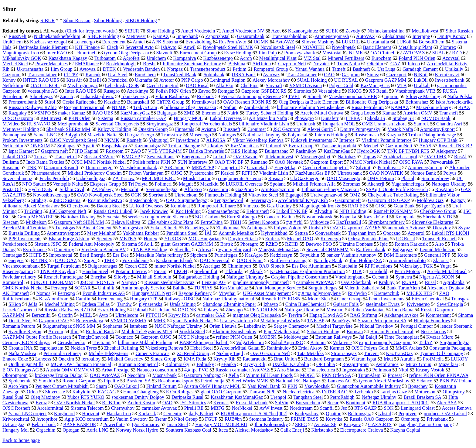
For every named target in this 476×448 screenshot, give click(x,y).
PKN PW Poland (456, 380)
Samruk (421, 123)
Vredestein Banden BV (103, 249)
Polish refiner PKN (151, 162)
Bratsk (226, 244)
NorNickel (242, 408)
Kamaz (389, 112)
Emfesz (272, 238)
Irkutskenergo (134, 96)
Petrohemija (212, 380)
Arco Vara (18, 386)
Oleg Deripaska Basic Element (308, 101)
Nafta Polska (459, 96)
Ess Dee (121, 255)
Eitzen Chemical (428, 298)
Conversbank (328, 233)
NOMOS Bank (435, 118)
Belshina (236, 63)
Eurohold (378, 271)
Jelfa (32, 304)
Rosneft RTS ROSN (281, 298)
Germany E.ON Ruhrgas (26, 342)
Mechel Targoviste (334, 326)
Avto (103, 315)
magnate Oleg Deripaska (257, 315)
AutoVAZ (365, 36)
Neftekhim (12, 85)
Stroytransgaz (159, 123)
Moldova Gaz (430, 200)
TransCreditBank (179, 74)
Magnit (186, 183)
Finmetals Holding (223, 194)
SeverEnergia (450, 304)
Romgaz (226, 91)
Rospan (275, 178)
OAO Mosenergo (343, 178)
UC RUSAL (346, 80)
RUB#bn (233, 419)
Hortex (150, 238)
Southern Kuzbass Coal (188, 430)
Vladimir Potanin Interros (386, 140)
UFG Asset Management (267, 293)
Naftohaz (346, 156)
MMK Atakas (409, 348)
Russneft (231, 129)
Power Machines (51, 63)
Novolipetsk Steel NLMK (228, 47)
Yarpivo (129, 282)
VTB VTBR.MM (165, 151)
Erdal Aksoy (310, 348)
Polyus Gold (341, 85)
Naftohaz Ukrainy (78, 216)
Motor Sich (319, 298)
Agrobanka (453, 282)
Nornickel (117, 80)
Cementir (172, 413)
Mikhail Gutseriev (125, 358)
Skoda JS (376, 118)
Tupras (369, 156)
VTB (401, 85)
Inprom (391, 96)
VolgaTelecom (250, 342)
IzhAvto (168, 47)
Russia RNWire (99, 156)
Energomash (194, 156)
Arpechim (218, 189)
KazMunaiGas (244, 145)
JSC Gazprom (286, 129)
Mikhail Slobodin (154, 276)
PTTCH (153, 315)
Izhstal (384, 413)
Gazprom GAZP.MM (385, 80)
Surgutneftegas (322, 287)
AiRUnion (174, 167)
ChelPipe (250, 85)
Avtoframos (387, 364)
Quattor (333, 413)
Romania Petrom (18, 326)
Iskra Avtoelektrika (454, 101)
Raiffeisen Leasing (288, 260)
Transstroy (172, 134)
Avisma (208, 129)
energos (15, 260)
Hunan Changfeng (141, 391)
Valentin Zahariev (362, 287)
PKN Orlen (79, 118)
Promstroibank (22, 101)
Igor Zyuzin (433, 205)
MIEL (86, 315)
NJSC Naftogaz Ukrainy (178, 326)
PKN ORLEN (263, 309)
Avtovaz (88, 69)
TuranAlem (369, 375)
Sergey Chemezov (291, 326)
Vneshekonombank (138, 167)
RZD (457, 52)
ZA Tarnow (124, 178)
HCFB (35, 255)
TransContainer (302, 74)
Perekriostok (14, 244)
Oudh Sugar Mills (25, 364)
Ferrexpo (66, 293)
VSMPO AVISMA (128, 320)
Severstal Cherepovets (117, 123)
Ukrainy (215, 145)
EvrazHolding (237, 52)
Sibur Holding (108, 20)
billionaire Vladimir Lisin (264, 123)
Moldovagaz (296, 337)
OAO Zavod (245, 156)
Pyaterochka (201, 173)
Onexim (66, 358)
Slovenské (55, 391)
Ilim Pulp (268, 52)
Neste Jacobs (433, 331)
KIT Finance (87, 47)
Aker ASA (447, 402)
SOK (389, 408)
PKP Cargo (192, 80)
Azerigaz (211, 265)
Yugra (445, 265)
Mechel (371, 145)
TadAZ (425, 342)
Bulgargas (167, 112)
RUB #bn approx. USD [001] (401, 402)
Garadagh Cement (420, 69)
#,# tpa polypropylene (319, 293)
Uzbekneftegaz (90, 178)
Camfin (83, 298)
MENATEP (203, 167)
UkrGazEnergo (305, 178)
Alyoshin (323, 211)
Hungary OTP (143, 298)
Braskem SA (138, 380)
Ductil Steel (20, 320)
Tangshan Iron (362, 233)
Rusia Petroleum (368, 107)
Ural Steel (117, 74)
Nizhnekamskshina (386, 30)
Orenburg (410, 419)
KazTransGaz (399, 353)
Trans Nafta (348, 63)
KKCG (355, 91)
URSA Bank (244, 74)
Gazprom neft (54, 151)
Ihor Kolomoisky (271, 424)
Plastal (407, 178)
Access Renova (456, 408)
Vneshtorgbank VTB (415, 91)
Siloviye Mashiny (423, 96)
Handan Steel (95, 271)
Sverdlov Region (24, 331)
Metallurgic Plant (415, 47)
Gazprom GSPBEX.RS (263, 91)
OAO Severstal (214, 260)
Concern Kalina (279, 216)
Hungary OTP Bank (438, 140)
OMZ (355, 194)
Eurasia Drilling (24, 233)
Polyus (450, 173)
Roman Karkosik (411, 244)
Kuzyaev (352, 424)
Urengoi (278, 397)
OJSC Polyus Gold (370, 348)
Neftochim (12, 145)
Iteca (223, 430)
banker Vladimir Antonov (351, 255)
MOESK (268, 337)
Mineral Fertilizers (346, 58)
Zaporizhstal (217, 36)
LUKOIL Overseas (244, 183)
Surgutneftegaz (454, 342)
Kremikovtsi (204, 101)
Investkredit (187, 140)
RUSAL (410, 282)
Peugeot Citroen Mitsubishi (62, 386)
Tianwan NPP (262, 391)
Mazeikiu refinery (433, 107)
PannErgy (341, 320)
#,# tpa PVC (196, 369)
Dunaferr (330, 118)
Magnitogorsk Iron (20, 52)
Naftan (229, 107)
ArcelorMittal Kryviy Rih (303, 200)
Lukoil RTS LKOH (450, 233)
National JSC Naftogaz (298, 380)
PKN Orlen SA (336, 375)
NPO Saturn (34, 183)
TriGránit (33, 211)
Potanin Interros (131, 271)
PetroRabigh (342, 397)
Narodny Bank (328, 260)
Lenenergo (84, 41)
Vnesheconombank (21, 265)
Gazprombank (250, 36)
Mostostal (332, 52)
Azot (276, 30)
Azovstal (451, 58)
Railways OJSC (180, 298)
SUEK (331, 30)
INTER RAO (335, 391)
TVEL (294, 96)
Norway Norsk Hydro (137, 430)
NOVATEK (313, 47)
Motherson (424, 391)
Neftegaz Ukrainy (379, 397)
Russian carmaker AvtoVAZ (243, 369)
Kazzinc (112, 101)
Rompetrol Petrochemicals (206, 123)
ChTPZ (71, 74)
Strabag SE (403, 118)
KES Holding (244, 151)
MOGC (307, 375)
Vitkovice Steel (263, 194)
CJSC (380, 205)
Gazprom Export (326, 162)
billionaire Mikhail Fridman (145, 342)
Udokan (163, 309)
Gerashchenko (71, 342)
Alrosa (204, 249)
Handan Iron (119, 413)
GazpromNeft (399, 145)
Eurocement (114, 41)
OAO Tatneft (383, 52)
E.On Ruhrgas (179, 391)
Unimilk (106, 287)
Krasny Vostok (430, 369)
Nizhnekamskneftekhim (57, 36)
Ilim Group (62, 69)
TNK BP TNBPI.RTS (408, 151)
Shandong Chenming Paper (229, 304)
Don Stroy (64, 249)
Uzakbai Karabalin (291, 364)
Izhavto (271, 304)
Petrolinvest (389, 167)
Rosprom (115, 151)
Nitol (403, 369)
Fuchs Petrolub (54, 178)
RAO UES (103, 112)
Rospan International (84, 107)
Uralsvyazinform (236, 320)
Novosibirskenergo (51, 194)
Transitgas (65, 227)
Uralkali (422, 85)
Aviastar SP (325, 424)
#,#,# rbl (294, 222)
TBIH (235, 222)
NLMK (356, 52)
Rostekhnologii (121, 63)
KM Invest (50, 118)
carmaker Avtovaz (159, 408)
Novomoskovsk (317, 216)
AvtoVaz (271, 74)
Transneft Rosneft (439, 238)
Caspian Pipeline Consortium (299, 276)
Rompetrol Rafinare (216, 205)
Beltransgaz (359, 413)
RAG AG (107, 391)
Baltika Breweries (206, 151)
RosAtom (444, 189)
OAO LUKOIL (45, 85)
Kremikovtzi (447, 74)
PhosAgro (304, 118)
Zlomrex (448, 47)
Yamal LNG (45, 134)
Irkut (388, 358)
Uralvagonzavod (326, 194)
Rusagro (112, 91)
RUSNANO (38, 123)
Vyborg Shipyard (234, 249)
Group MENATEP (35, 216)
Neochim (136, 375)
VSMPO (42, 112)
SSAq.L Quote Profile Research (397, 189)
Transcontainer (42, 74)
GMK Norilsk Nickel (23, 287)
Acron (246, 58)
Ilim (74, 331)
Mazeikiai (448, 364)
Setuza (301, 233)
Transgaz (460, 298)
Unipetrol (230, 167)
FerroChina (211, 222)
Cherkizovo (78, 205)
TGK (357, 271)
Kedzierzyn (281, 255)
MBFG (217, 408)
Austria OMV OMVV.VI (70, 369)
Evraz (41, 402)
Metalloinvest (425, 30)
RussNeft (17, 36)
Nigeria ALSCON (436, 276)
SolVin (281, 402)
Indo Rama (402, 309)
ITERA (353, 118)
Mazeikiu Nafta (102, 134)
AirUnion (261, 63)
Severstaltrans (161, 156)
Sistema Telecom (87, 408)
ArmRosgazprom (277, 189)
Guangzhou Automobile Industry (369, 386)
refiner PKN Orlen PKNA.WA (438, 375)
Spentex (104, 238)
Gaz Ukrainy (279, 205)
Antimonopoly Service (143, 287)
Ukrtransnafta (30, 69)
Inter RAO (56, 52)
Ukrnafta (143, 80)
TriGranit (102, 342)
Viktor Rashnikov (172, 96)
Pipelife (111, 380)
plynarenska (150, 304)
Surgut (90, 260)
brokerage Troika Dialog (59, 375)
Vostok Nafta (400, 129)
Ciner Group (349, 298)
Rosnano (10, 167)
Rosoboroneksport (175, 380)
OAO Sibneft (271, 265)
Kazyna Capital (405, 430)
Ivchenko (364, 391)
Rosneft (133, 140)
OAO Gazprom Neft (270, 353)
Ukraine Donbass (356, 244)
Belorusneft (257, 211)
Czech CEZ (136, 265)
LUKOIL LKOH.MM (51, 282)
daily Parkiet (201, 413)
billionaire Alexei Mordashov (30, 205)
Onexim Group (153, 129)
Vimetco (251, 205)
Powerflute (113, 424)
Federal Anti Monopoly (91, 244)
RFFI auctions (378, 265)
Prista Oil (11, 189)
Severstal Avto (139, 47)
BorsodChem (431, 41)
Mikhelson (36, 222)
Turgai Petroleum (64, 265)
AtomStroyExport (437, 129)
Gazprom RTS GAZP (389, 200)
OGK (136, 194)
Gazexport (396, 74)
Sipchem (198, 255)
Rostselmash (366, 134)
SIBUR (47, 20)
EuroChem (145, 74)
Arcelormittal (50, 408)
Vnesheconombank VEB (353, 96)
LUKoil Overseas (146, 205)
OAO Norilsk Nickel (74, 402)
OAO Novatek (289, 162)
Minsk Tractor (197, 178)
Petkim (239, 69)
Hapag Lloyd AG (326, 315)
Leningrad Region (228, 80)
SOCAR (82, 287)
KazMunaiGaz (234, 287)
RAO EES (358, 205)
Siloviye (122, 276)
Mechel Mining (60, 304)
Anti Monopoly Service (278, 287)
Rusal (430, 282)
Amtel (139, 41)
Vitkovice (342, 342)
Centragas (12, 255)
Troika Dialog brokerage (432, 134)
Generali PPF (437, 255)
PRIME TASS (304, 419)
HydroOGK (368, 151)
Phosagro (249, 244)
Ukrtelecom (126, 315)
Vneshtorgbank (350, 276)
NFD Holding (352, 211)
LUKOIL (351, 41)
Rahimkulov (279, 348)
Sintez (373, 74)
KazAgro (254, 255)
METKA (127, 238)
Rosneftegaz (197, 227)
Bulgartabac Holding (198, 276)
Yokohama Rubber (141, 233)
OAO (329, 74)
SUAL (438, 52)
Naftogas (227, 134)
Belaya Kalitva (126, 222)
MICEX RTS (419, 293)
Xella (233, 375)
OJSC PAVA (411, 162)
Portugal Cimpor (416, 326)
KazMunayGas (375, 85)
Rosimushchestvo (105, 200)
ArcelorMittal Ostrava (321, 112)
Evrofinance (35, 249)
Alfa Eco (193, 189)
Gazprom (11, 74)
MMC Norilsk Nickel (371, 162)
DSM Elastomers (400, 255)
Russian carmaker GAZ (143, 118)
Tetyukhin (309, 255)
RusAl (460, 156)
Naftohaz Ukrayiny (261, 134)
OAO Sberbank (356, 282)
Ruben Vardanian (368, 309)
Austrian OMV (417, 112)
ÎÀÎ (208, 233)
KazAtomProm (54, 298)
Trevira (295, 315)
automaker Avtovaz (406, 227)
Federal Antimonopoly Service (251, 96)
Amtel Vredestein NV (243, 30)
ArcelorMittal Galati (240, 348)
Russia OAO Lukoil (112, 211)
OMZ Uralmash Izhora (384, 123)
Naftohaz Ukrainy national (228, 298)
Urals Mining (183, 304)
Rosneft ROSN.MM (393, 211)
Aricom (55, 331)
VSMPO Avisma (305, 85)
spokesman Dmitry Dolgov (138, 397)
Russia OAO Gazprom (371, 419)
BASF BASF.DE (79, 424)
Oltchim (375, 63)
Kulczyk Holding (114, 129)
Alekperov (446, 151)
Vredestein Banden (141, 69)
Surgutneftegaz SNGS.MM (68, 326)
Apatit (88, 145)
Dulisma (10, 162)
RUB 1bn (111, 402)
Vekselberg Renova (164, 348)
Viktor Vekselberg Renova (258, 140)
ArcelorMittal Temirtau (25, 227)
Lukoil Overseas (226, 118)
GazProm (245, 189)
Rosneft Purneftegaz (63, 276)
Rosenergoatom (17, 271)
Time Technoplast (401, 337)
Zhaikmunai (228, 227)
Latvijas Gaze (393, 391)
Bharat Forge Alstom (69, 238)
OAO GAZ (66, 260)
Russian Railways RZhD (32, 107)
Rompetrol (12, 282)
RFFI (247, 173)
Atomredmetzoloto (407, 260)
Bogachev (417, 386)
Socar (333, 402)
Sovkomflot (206, 271)
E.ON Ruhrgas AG (20, 369)
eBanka (228, 364)
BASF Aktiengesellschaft (204, 342)
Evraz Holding (111, 309)
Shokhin (47, 380)
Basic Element (377, 47)
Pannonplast (14, 134)
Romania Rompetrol (138, 364)
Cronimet (256, 129)
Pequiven (407, 413)
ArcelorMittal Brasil (447, 271)
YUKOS (172, 238)
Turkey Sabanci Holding (269, 112)
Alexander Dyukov (445, 287)
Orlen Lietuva (222, 326)
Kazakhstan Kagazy (68, 58)
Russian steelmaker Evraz (169, 282)
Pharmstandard (45, 173)
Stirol (49, 101)
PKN (292, 386)
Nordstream (301, 408)
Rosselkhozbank (252, 402)
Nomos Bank (423, 173)
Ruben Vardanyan (146, 173)
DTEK (109, 69)
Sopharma (112, 326)
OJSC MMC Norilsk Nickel (98, 162)
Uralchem (156, 58)
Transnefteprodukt (338, 145)
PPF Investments (24, 238)
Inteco (414, 63)
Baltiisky (205, 364)
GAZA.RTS (380, 424)
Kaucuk (93, 74)
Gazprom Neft (292, 63)
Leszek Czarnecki (19, 309)
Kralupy (386, 282)
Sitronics (302, 91)
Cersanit (380, 276)
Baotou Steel (109, 205)
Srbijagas (66, 145)
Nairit (232, 112)
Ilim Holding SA (366, 260)
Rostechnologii (144, 200)
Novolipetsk (343, 47)
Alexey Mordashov (271, 80)
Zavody (352, 30)
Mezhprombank (73, 123)
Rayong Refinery (195, 293)
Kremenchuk (386, 293)
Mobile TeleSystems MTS (146, 331)
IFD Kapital (86, 151)
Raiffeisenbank (371, 249)
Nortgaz (175, 69)
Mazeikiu (209, 183)
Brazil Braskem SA (422, 397)
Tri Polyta (138, 183)
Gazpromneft (348, 200)
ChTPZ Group (170, 101)
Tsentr (161, 419)
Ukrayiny (442, 227)
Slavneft (164, 52)
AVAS (425, 145)
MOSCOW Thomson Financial (81, 364)
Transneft (449, 112)
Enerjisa (98, 276)
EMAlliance (87, 63)
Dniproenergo (99, 167)
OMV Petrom (381, 178)
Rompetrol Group (271, 69)
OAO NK (187, 309)
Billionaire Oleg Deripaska (372, 101)
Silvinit (363, 167)
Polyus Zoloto (287, 227)
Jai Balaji (368, 337)
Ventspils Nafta (68, 183)
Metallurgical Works (280, 320)
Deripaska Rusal (187, 397)
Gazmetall (257, 167)
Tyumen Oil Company (441, 353)
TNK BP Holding (150, 249)
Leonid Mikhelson (438, 249)
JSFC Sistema (66, 200)
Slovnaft (274, 85)
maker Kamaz (71, 112)
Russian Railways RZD (67, 309)
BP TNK (39, 260)
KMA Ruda (195, 358)
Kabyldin (81, 391)
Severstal (112, 216)
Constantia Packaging (450, 348)
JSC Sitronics (193, 402)
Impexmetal (60, 255)
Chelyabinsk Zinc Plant (170, 222)
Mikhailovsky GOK (21, 58)
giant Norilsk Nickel (193, 320)
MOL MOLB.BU (158, 178)
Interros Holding (331, 134)
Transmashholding (290, 36)
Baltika (179, 287)
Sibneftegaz (41, 96)
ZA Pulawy (103, 189)
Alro (439, 244)
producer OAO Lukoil (445, 413)
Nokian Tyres (84, 348)
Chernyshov (122, 408)
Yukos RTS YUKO (85, 397)
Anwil (189, 47)
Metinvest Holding (20, 129)
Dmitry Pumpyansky (360, 129)
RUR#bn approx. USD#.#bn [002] (254, 413)
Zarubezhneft (257, 107)
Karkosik (147, 413)
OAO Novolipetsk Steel (100, 194)
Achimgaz (257, 227)
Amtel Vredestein (198, 30)
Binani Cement (96, 227)
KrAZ (464, 107)
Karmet (337, 348)
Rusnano (258, 162)
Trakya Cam (145, 107)
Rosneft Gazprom (79, 380)
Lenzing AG (214, 282)
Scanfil (327, 408)
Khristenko (322, 430)
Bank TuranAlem (403, 287)
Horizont (90, 413)
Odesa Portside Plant (368, 238)
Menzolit (129, 189)
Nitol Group (186, 419)
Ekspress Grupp (105, 183)
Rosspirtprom (355, 364)
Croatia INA (20, 348)
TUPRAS (203, 287)
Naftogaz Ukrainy (449, 183)
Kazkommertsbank (174, 260)
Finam (160, 271)
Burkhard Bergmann (324, 358)
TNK (32, 167)
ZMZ (189, 112)
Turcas (40, 156)
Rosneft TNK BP (455, 145)
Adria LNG (98, 430)
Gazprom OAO (54, 320)
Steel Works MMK (250, 380)
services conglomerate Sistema (158, 216)
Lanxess (43, 358)
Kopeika (348, 216)
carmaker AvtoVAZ (315, 282)
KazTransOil (348, 222)
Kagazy (458, 200)
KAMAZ (400, 107)
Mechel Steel (15, 63)
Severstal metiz (17, 178)
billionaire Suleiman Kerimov (192, 63)
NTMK (119, 107)
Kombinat (180, 205)
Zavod (204, 91)
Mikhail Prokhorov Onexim (95, 173)
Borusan (355, 331)
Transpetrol (66, 156)
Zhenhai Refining (121, 348)
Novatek (321, 63)
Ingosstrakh (353, 369)
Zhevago (234, 309)
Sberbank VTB (437, 216)
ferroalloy (90, 358)
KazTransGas (337, 151)
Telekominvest (279, 156)
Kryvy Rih (178, 315)
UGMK (260, 41)
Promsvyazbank (299, 52)
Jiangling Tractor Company (425, 424)
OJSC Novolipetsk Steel (73, 140)
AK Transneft (15, 293)
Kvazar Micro (439, 337)
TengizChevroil (93, 337)
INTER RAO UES (41, 80)
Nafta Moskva (22, 353)
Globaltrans (393, 36)
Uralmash (305, 123)
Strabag (38, 200)
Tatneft (338, 69)
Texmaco (124, 337)
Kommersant (438, 315)
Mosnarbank (164, 375)
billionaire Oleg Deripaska (190, 107)
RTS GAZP (365, 408)
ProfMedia (433, 358)
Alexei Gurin (320, 129)
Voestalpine (329, 91)
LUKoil (404, 41)
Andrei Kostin (141, 402)
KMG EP (131, 156)
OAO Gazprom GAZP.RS (355, 227)
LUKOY (459, 358)
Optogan (71, 430)
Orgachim (46, 430)
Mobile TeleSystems (108, 353)
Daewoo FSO (319, 244)
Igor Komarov (145, 424)
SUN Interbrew (192, 162)
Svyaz (464, 227)
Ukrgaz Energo (139, 134)
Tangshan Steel (308, 397)
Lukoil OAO (14, 156)
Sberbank (158, 194)
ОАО (167, 402)
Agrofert (131, 58)
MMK (160, 320)
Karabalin (347, 265)
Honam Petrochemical (391, 331)
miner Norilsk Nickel (175, 265)
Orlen (32, 391)
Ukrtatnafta (378, 41)
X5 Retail (378, 91)
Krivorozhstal (15, 419)
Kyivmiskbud (274, 233)
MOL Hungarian (204, 238)
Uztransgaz (13, 424)
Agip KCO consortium (86, 419)
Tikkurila (234, 271)
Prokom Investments (22, 140)
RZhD (272, 244)
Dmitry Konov (451, 36)
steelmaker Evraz (383, 304)
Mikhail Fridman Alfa (314, 183)
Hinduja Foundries (431, 320)
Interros (347, 140)
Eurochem (381, 58)
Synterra (404, 276)
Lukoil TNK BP (291, 211)
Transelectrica (321, 369)
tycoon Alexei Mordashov (384, 380)
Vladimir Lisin (273, 173)
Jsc (344, 408)
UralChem (12, 41)
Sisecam (10, 222)
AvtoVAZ (284, 41)
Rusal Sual (12, 397)
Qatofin (65, 315)
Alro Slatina (289, 369)
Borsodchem (308, 402)
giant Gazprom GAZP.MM (187, 244)
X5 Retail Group (193, 353)
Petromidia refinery (62, 353)
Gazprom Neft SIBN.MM (79, 222)
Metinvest (136, 36)
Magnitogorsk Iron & (320, 205)
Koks (462, 255)
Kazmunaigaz (147, 145)
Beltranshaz (416, 101)
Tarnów (124, 304)
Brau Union (285, 358)
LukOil (421, 80)
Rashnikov (306, 151)
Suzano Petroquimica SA (382, 320)
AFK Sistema (165, 41)
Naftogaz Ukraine (301, 309)
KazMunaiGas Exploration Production (307, 271)
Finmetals (184, 129)
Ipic (384, 244)
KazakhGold (375, 216)
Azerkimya (137, 91)
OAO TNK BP (229, 162)
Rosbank (205, 96)
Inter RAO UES (80, 91)
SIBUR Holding (141, 20)
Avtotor (166, 80)
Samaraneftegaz (223, 211)
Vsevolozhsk (317, 386)
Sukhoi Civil (71, 189)
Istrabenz (139, 326)
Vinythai (227, 293)
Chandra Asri (449, 123)
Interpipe (421, 36)
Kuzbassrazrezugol (48, 41)
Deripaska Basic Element (43, 47)
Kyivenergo (418, 304)
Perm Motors (407, 271)
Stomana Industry (266, 419)
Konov (9, 80)
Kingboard (64, 413)
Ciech (112, 47)
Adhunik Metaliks (236, 233)
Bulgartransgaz (102, 265)
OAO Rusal (197, 85)
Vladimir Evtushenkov (234, 331)
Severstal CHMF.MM (327, 249)
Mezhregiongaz (82, 85)
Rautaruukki (255, 358)
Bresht (149, 63)
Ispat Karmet (21, 151)
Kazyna (393, 134)
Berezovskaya (89, 320)
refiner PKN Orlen (234, 337)
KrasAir (74, 80)
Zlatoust (441, 260)
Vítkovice (319, 222)
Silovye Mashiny (318, 41)
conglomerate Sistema (239, 178)
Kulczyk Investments (311, 140)
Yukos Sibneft (164, 227)
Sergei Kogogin (263, 222)
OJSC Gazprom (17, 118)
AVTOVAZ (414, 52)
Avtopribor (46, 419)
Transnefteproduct (208, 69)
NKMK (111, 140)
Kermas (221, 402)
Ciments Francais (153, 353)
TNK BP (315, 320)
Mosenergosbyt (315, 156)
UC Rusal (405, 238)
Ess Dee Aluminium (311, 265)
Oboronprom (15, 375)
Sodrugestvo (131, 227)
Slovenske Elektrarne (432, 222)
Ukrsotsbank (349, 173)
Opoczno (392, 233)
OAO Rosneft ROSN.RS (247, 101)
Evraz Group (301, 145)
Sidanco (425, 380)
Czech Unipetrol (162, 85)
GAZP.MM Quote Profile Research (36, 337)
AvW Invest (270, 408)
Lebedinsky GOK (122, 85)
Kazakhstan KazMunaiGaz (237, 397)
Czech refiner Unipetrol (326, 167)
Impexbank (187, 36)
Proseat (395, 375)
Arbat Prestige (115, 369)
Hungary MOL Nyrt (151, 293)
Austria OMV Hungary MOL (212, 386)
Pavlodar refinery (19, 276)
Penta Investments (386, 298)
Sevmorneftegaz (161, 189)
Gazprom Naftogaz (202, 375)
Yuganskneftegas (408, 183)
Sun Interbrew (435, 178)
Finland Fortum (161, 386)
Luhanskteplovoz (97, 96)
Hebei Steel (201, 348)
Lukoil (219, 156)
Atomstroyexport (63, 233)
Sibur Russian (76, 20)
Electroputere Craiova (361, 430)
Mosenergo (200, 134)
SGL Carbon (207, 216)
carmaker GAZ (210, 315)
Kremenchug (110, 298)
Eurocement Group (198, 52)
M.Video (10, 123)
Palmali (140, 309)
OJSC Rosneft (16, 408)
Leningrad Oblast (418, 408)
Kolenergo (331, 238)
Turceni (371, 353)
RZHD (291, 244)
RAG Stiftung (363, 315)
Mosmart (335, 309)
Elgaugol (294, 194)
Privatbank (437, 419)
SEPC (301, 424)
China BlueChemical (305, 304)
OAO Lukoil (126, 386)
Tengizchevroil (228, 200)
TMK (109, 260)
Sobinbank (214, 74)
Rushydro (357, 293)
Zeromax (351, 183)
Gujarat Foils (346, 304)
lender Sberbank (456, 326)
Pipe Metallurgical (281, 331)
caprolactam (51, 348)
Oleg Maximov (45, 397)
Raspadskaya (114, 145)
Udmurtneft (85, 52)
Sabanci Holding (323, 331)
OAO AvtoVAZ (105, 375)
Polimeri (163, 183)
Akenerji (375, 183)
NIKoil (420, 74)
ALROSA (215, 140)
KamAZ (161, 36)
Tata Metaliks (310, 353)
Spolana (278, 183)
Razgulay (17, 112)
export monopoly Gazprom (385, 342)
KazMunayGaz (135, 112)
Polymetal (298, 134)
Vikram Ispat (363, 358)
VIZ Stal (312, 58)
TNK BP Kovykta (57, 271)
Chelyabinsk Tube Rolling (393, 194)
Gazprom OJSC (156, 337)
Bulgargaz (402, 249)
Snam (101, 386)
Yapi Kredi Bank (264, 386)
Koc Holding (188, 211)
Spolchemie (20, 380)
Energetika (284, 167)
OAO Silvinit (250, 260)
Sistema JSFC (47, 244)
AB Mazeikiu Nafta (268, 118)
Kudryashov (306, 413)
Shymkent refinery (387, 222)
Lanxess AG (340, 380)
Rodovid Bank (100, 331)
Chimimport (239, 265)
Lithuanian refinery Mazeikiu (330, 189)
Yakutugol (159, 140)
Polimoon (381, 369)
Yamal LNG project (27, 413)
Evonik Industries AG (104, 293)
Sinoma (465, 315)
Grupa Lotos (363, 112)
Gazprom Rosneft (61, 167)
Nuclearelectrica (298, 391)
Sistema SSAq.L (137, 244)
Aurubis (408, 358)
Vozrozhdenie (135, 260)
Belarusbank (44, 424)
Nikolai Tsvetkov (376, 326)
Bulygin (72, 134)
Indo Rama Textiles (45, 162)
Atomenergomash (331, 36)
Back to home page (21, 440)
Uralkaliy (454, 69)
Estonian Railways (333, 337)
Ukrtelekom (185, 194)
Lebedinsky (255, 326)
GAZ (395, 63)
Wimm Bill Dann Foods (269, 375)
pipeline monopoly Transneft (261, 282)
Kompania (405, 216)
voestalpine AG (43, 91)
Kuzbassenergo (218, 58)
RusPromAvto (232, 41)
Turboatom (105, 58)
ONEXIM (40, 145)
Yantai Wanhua (310, 69)
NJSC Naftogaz (193, 337)
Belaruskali (138, 101)
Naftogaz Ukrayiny (245, 276)
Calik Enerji (292, 430)
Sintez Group (163, 358)
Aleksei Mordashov (254, 430)
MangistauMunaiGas (278, 249)
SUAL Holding (312, 80)
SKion (14, 304)
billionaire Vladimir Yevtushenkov (310, 107)
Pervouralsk (441, 162)
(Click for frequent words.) (91, 30)
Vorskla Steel (192, 331)
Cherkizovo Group (438, 211)
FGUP (211, 419)
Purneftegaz (225, 255)
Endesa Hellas (96, 304)
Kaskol (227, 173)
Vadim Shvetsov (132, 419)
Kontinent (355, 402)
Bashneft (361, 69)
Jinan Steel (177, 424)
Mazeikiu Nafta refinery (159, 255)
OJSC (176, 173)
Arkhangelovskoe (401, 315)
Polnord (273, 145)
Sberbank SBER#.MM (68, 129)
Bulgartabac (276, 151)
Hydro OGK (40, 189)
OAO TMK (435, 156)
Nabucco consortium (157, 369)
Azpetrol (416, 233)
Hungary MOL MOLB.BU (221, 424)
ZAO (136, 151)
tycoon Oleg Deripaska (126, 52)
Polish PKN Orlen (173, 91)
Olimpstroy (454, 391)
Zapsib (66, 96)
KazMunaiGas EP (312, 173)
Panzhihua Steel (182, 233)
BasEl (95, 80)
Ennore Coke (15, 358)
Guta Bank (404, 205)
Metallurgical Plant (278, 58)
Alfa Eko (224, 85)
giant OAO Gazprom (221, 391)
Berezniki (41, 315)
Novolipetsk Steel (277, 47)
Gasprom (351, 74)
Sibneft (314, 96)
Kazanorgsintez (303, 30)
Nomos (43, 293)
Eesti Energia (92, 255)
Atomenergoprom (425, 167)
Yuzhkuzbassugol (400, 156)
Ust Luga (386, 69)
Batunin (318, 342)
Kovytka (333, 419)
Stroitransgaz (343, 353)
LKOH (180, 271)
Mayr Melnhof (101, 233)
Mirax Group (418, 364)
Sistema (105, 118)
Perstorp (59, 287)
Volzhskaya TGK (416, 265)
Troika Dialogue (184, 145)
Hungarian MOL (338, 123)
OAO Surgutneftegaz (186, 200)
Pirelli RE (194, 408)
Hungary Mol (15, 430)
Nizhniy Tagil (229, 353)
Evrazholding (198, 41)
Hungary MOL (188, 118)
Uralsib (316, 227)
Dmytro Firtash (243, 238)
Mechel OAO (300, 238)
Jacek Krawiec (154, 211)
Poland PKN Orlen (417, 58)
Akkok (256, 271)
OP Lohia (325, 364)
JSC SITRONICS (97, 282)
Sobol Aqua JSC (287, 342)
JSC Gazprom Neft (68, 211)
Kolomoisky (177, 364)
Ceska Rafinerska (80, 101)
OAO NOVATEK (386, 173)
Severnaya (261, 200)
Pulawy (211, 309)
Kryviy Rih (224, 358)
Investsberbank (449, 80)
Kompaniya (184, 58)
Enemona (211, 112)
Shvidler (183, 249)
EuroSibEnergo (242, 216)
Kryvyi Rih (254, 364)
